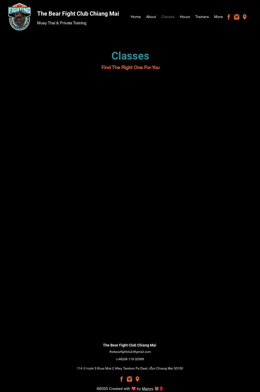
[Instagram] (236, 17)
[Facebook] (228, 17)
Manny (147, 388)
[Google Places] (244, 17)
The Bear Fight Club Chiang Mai (78, 13)
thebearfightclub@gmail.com (130, 352)
